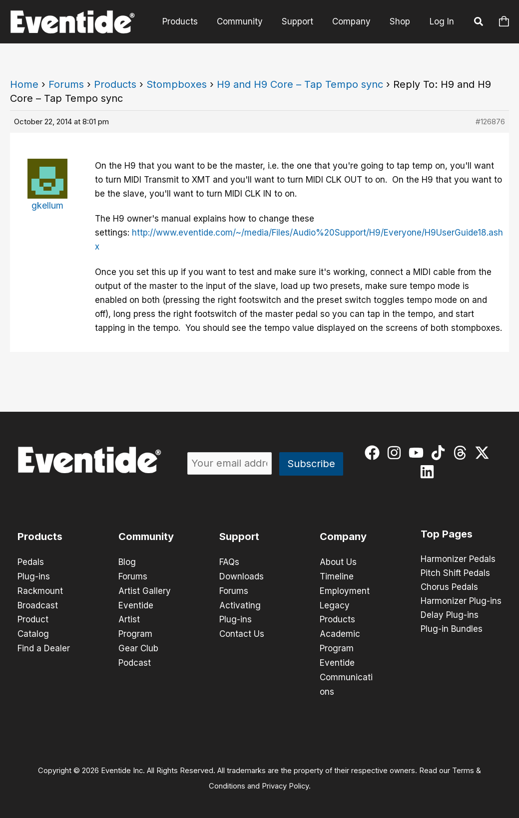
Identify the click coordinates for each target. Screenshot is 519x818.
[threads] (462, 452)
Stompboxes (176, 84)
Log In (442, 21)
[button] (479, 23)
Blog (127, 562)
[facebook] (374, 452)
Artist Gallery (144, 590)
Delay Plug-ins (450, 615)
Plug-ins (33, 576)
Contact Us (241, 632)
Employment (345, 590)
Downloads (241, 576)
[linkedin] (429, 471)
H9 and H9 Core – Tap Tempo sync (300, 84)
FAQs (229, 562)
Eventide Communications (346, 674)
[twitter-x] (484, 452)
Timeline (337, 576)
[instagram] (396, 452)
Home (24, 84)
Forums (66, 84)
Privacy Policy (285, 781)
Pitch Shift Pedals (455, 573)
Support (302, 21)
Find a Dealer (43, 646)
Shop (401, 21)
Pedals (30, 562)
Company (354, 21)
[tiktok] (440, 452)
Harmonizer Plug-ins (461, 601)
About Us (338, 562)
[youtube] (418, 452)
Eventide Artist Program (135, 618)
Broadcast (37, 604)
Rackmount (40, 590)
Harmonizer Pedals (458, 559)
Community (247, 21)
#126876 (490, 121)
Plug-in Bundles (452, 629)
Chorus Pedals (449, 587)
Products (189, 21)
